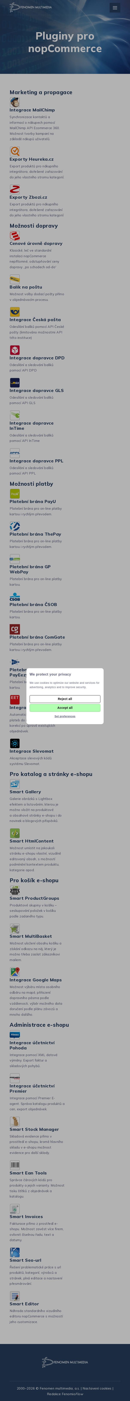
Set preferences (65, 716)
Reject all (65, 699)
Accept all (65, 707)
